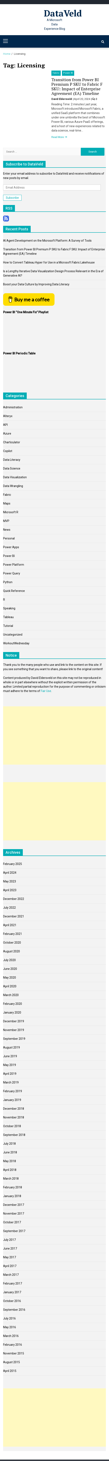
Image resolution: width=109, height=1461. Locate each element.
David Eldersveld (62, 99)
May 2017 (9, 1257)
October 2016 (12, 1301)
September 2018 (14, 1135)
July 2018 (9, 1143)
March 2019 (11, 1082)
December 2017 (13, 1204)
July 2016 (9, 1318)
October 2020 (12, 942)
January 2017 (12, 1292)
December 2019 (13, 1021)
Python (7, 582)
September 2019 (14, 1038)
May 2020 (9, 977)
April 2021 (9, 925)
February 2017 (12, 1283)
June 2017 (10, 1248)
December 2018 (13, 1108)
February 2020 (12, 1003)
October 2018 (12, 1126)
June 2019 (10, 1056)
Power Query (11, 573)
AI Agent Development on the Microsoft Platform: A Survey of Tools (47, 240)
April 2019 (9, 1073)
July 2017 (9, 1239)
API (5, 424)
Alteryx (7, 416)
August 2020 (11, 951)
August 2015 (11, 1362)
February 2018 (12, 1187)
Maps (6, 503)
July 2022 (9, 907)
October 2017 (12, 1222)
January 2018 (12, 1196)
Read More (57, 137)
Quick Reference (14, 591)
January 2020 (12, 1012)
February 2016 (12, 1344)
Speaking (9, 608)
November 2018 (13, 1117)
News (6, 529)
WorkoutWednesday (16, 643)
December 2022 (13, 899)
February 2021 (12, 933)
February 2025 (12, 864)
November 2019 (13, 1030)
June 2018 (10, 1152)
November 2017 (13, 1213)
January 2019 (12, 1100)
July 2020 (9, 960)
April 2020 (9, 986)
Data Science (11, 468)
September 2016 (14, 1309)
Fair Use (46, 691)
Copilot (7, 451)
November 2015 (13, 1353)
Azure (7, 433)
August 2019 (11, 1047)
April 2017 (9, 1266)
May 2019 (9, 1065)
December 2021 (13, 916)
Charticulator (11, 442)
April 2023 (9, 890)
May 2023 (9, 881)
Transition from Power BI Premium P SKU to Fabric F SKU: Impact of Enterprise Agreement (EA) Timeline (77, 86)
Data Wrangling (13, 486)
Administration (13, 407)
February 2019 (12, 1091)
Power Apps (11, 547)
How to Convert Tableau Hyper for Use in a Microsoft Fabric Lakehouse (49, 262)
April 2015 (9, 1371)
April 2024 (9, 872)
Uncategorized (12, 634)
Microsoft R (10, 512)
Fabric (56, 73)
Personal (9, 538)
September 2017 (14, 1231)
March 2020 (11, 995)
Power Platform (13, 564)
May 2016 (9, 1327)
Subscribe (12, 197)
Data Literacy (11, 459)
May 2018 (9, 1161)
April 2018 (9, 1170)
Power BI (68, 73)
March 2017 (11, 1274)
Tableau (8, 617)
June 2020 (10, 968)
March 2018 (11, 1178)
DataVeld (63, 13)
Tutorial (8, 625)
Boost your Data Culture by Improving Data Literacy (36, 284)
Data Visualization (15, 477)
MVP (6, 521)
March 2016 (11, 1336)
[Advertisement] (54, 735)
